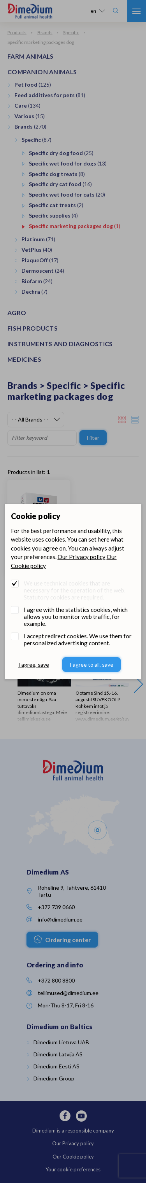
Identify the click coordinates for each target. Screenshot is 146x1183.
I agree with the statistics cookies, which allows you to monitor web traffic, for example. (76, 616)
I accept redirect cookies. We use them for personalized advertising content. (78, 639)
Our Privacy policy (82, 556)
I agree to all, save (91, 664)
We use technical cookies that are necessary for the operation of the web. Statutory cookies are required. (74, 590)
